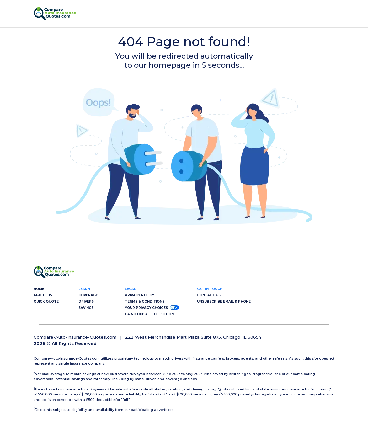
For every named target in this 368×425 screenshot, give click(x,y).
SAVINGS (85, 308)
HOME (39, 289)
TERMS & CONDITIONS (144, 301)
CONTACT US (209, 295)
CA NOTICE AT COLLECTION (149, 314)
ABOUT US (43, 295)
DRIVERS (86, 301)
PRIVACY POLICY (139, 295)
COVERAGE (88, 295)
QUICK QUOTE (46, 301)
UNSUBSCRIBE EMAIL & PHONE (224, 301)
